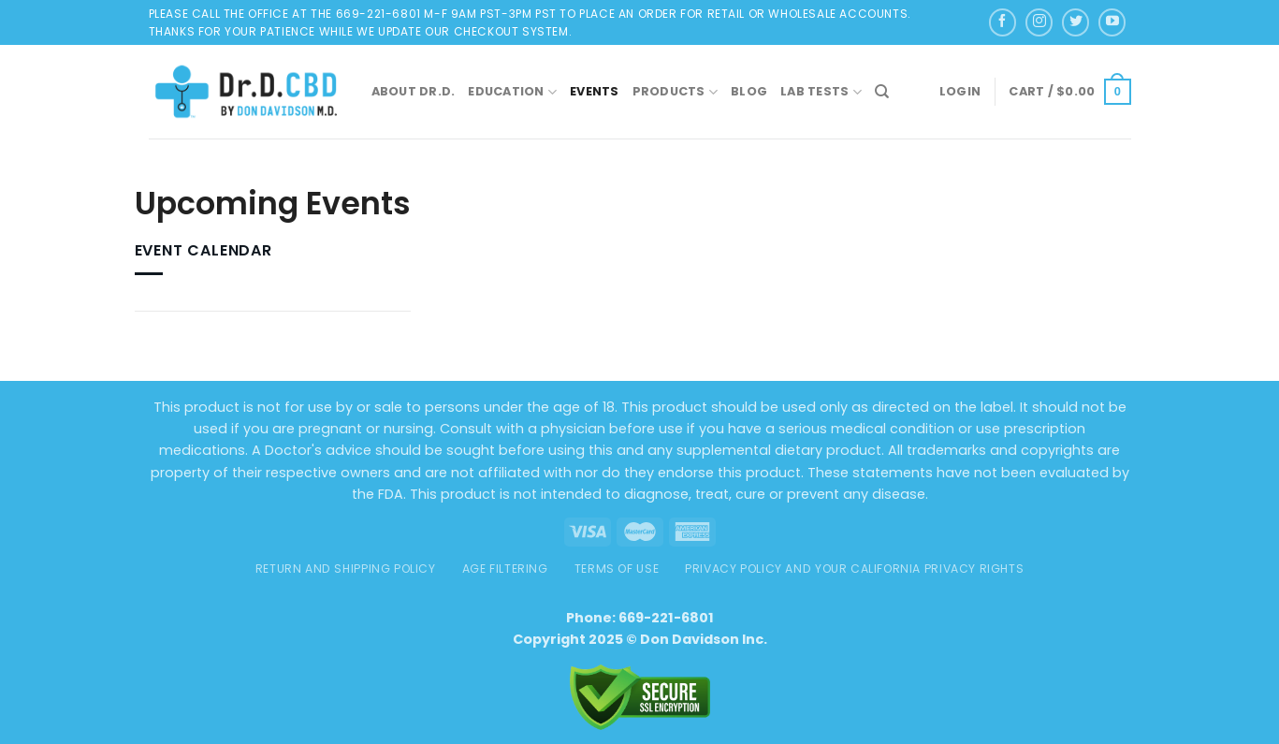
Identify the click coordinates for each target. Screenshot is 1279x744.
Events (594, 91)
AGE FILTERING (505, 568)
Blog (749, 91)
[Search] (882, 91)
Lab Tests (821, 92)
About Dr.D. (413, 91)
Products (675, 92)
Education (512, 92)
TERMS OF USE (616, 568)
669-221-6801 (666, 617)
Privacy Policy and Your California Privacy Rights (854, 568)
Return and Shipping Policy (345, 568)
